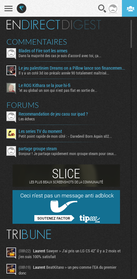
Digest (81, 25)
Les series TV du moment (40, 131)
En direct (33, 25)
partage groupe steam (38, 148)
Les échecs (27, 119)
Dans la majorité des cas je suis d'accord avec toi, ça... (60, 55)
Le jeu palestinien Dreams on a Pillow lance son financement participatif (72, 68)
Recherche (102, 8)
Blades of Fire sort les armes (43, 50)
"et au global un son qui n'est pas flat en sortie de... (58, 90)
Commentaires (36, 42)
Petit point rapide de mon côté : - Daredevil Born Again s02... (65, 136)
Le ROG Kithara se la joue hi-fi (44, 85)
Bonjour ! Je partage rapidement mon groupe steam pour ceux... (67, 153)
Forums (22, 105)
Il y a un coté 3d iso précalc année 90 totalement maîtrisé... (64, 73)
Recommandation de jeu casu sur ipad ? (53, 114)
